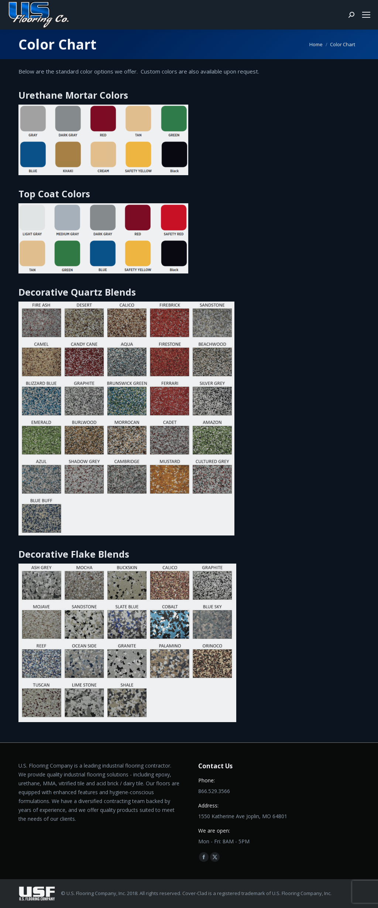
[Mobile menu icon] (366, 14)
